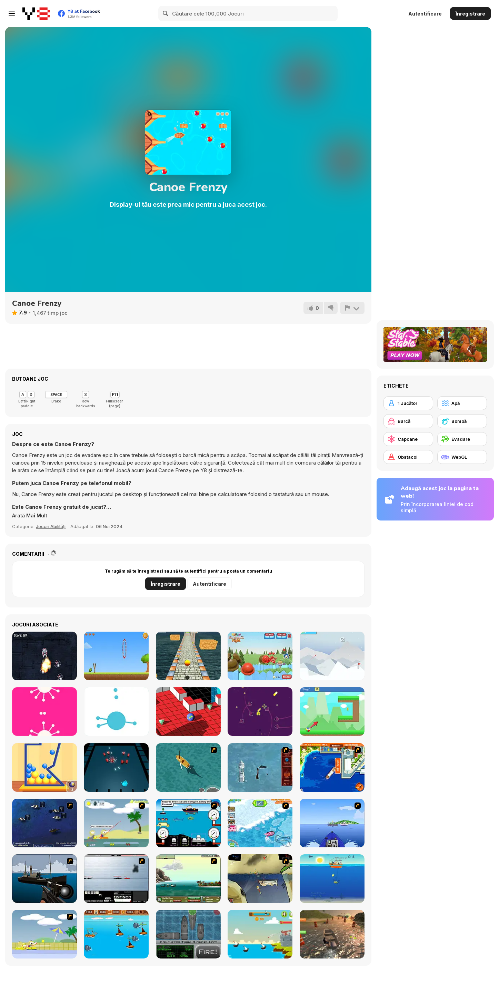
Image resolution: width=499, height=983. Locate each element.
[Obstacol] (408, 457)
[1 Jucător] (408, 403)
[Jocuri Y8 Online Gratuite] (36, 13)
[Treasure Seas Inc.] (188, 823)
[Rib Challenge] (332, 823)
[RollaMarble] (188, 711)
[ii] (44, 711)
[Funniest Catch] (332, 878)
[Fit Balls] (44, 767)
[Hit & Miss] (188, 934)
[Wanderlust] (116, 934)
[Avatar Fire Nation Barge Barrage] (260, 767)
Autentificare (425, 14)
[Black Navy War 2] (116, 878)
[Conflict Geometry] (116, 767)
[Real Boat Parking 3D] (332, 934)
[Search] (165, 13)
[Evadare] (462, 439)
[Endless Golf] (332, 656)
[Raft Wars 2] (44, 934)
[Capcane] (408, 439)
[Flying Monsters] (116, 656)
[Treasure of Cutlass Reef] (44, 823)
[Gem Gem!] (260, 711)
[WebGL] (462, 457)
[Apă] (462, 403)
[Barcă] (408, 421)
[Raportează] (352, 308)
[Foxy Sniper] (44, 878)
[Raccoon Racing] (260, 823)
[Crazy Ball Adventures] (188, 656)
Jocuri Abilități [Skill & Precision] (51, 526)
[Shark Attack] (188, 767)
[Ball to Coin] (332, 711)
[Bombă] (462, 421)
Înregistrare (470, 14)
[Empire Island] (188, 878)
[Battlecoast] (260, 934)
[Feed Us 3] (260, 878)
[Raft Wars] (116, 823)
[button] (30, 515)
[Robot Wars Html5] (44, 656)
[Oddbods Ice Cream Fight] (260, 656)
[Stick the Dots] (116, 711)
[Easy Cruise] (332, 767)
